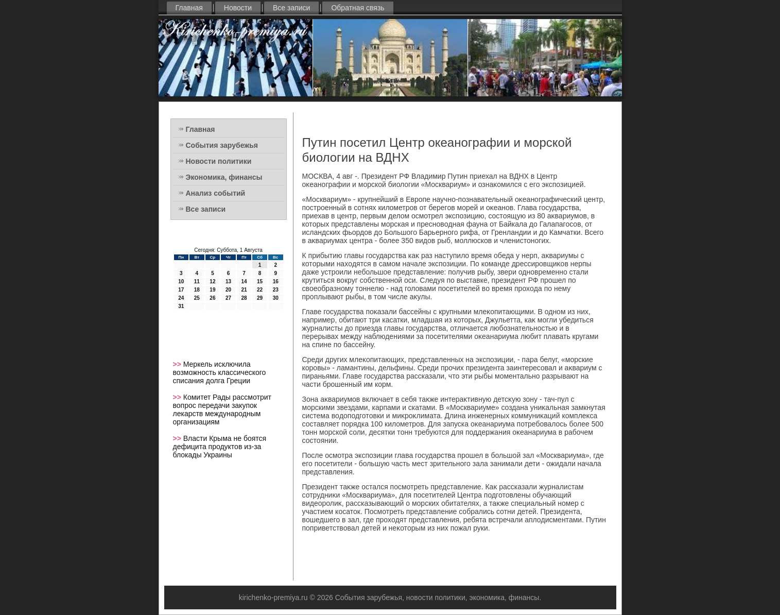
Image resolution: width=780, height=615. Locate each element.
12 (212, 281)
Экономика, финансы (224, 177)
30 (276, 298)
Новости (238, 8)
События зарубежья (222, 145)
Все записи (291, 8)
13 (228, 281)
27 (228, 298)
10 (181, 281)
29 (260, 298)
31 (181, 306)
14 (244, 281)
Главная (189, 8)
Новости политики (219, 161)
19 (212, 290)
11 (197, 281)
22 (260, 290)
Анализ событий (216, 193)
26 (212, 298)
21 (244, 290)
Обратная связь (357, 8)
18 (197, 290)
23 (276, 290)
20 (228, 290)
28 (244, 298)
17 (181, 290)
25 (197, 298)
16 (276, 281)
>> (178, 364)
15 (260, 281)
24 (181, 298)
